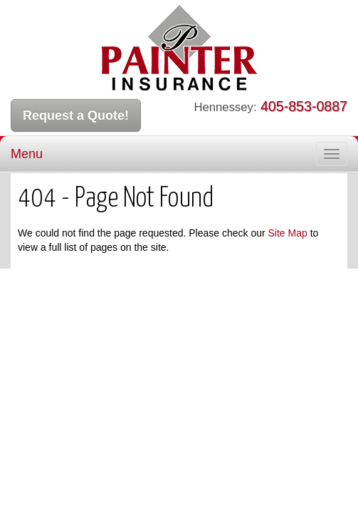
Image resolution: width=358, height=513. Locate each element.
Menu (27, 154)
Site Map (287, 233)
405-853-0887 (303, 106)
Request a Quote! (76, 115)
